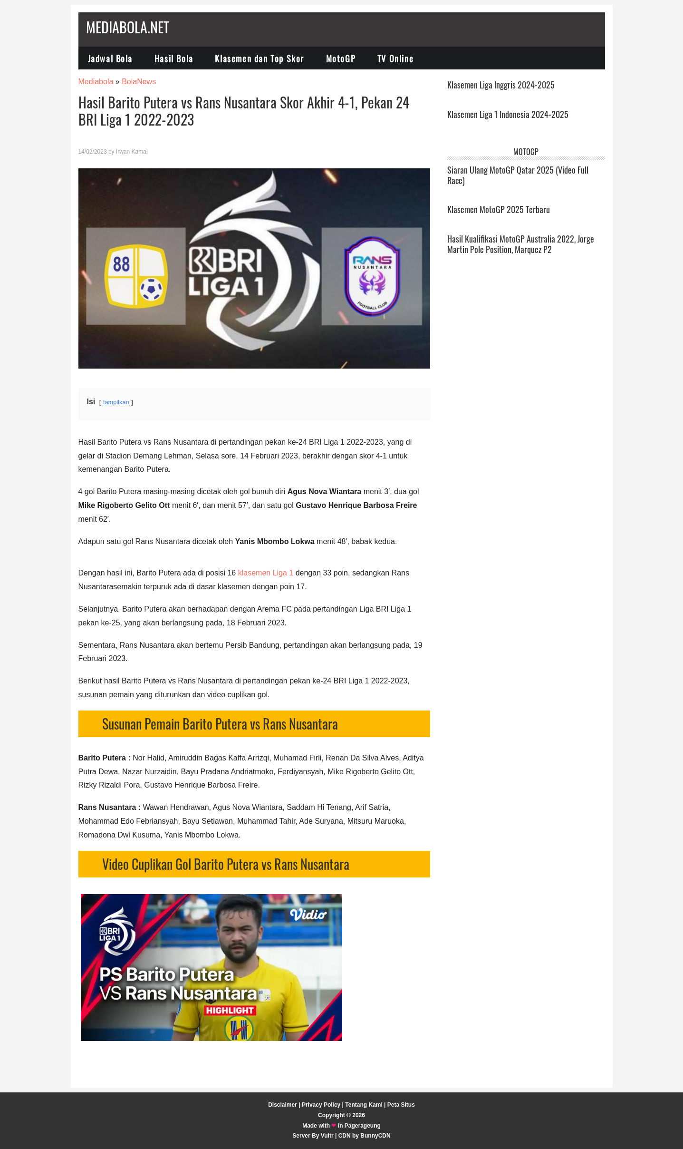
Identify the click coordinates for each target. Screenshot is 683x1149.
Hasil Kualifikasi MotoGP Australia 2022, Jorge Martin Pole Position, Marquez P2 (520, 244)
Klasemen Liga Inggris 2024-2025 (501, 84)
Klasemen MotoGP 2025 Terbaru (498, 209)
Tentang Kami (363, 1104)
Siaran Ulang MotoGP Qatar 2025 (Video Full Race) (517, 175)
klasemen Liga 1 (266, 573)
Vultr (327, 1135)
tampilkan (116, 402)
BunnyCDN (375, 1135)
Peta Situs (401, 1104)
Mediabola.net (127, 27)
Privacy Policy (321, 1104)
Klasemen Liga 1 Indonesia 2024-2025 (507, 114)
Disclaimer (282, 1104)
